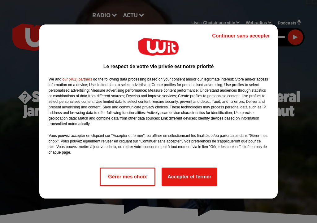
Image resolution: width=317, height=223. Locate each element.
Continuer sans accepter (241, 35)
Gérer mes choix (127, 176)
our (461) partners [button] (77, 79)
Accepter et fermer (189, 176)
